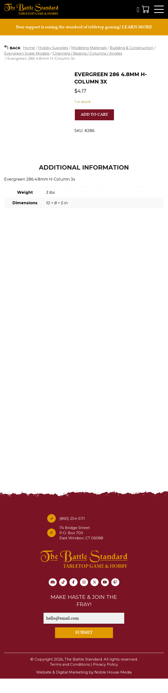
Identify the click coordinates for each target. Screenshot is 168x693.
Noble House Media (113, 686)
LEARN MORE (137, 27)
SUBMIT (84, 647)
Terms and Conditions (70, 679)
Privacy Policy (105, 679)
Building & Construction (131, 48)
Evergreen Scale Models (26, 54)
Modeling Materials (89, 48)
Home (29, 48)
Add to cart (94, 115)
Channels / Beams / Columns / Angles (87, 54)
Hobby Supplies (53, 48)
